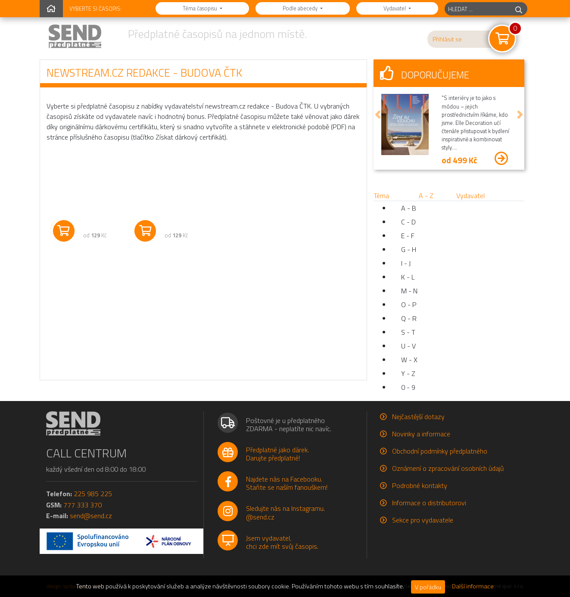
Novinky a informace (421, 434)
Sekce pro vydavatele (422, 520)
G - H (408, 249)
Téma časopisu (200, 8)
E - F (407, 235)
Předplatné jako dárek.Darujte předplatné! (277, 454)
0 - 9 (408, 387)
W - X (409, 359)
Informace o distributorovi (429, 503)
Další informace (473, 586)
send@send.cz (91, 515)
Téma (381, 195)
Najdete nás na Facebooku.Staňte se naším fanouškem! (286, 483)
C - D (408, 222)
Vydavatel (395, 8)
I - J (406, 263)
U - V (408, 346)
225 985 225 (93, 493)
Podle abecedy (301, 8)
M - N (409, 291)
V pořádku (428, 586)
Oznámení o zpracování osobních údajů (448, 468)
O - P (409, 304)
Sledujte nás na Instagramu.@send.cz (285, 512)
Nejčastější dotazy (418, 416)
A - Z (426, 195)
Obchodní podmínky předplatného (439, 451)
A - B (408, 208)
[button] (378, 114)
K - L (407, 277)
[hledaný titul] (478, 9)
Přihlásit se (447, 39)
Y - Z (408, 373)
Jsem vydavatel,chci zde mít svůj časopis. (282, 542)
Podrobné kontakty (419, 485)
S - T (408, 332)
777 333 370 (82, 505)
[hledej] (518, 9)
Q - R (409, 318)
